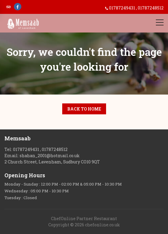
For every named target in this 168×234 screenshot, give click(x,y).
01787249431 (122, 8)
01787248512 (151, 8)
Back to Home (84, 109)
